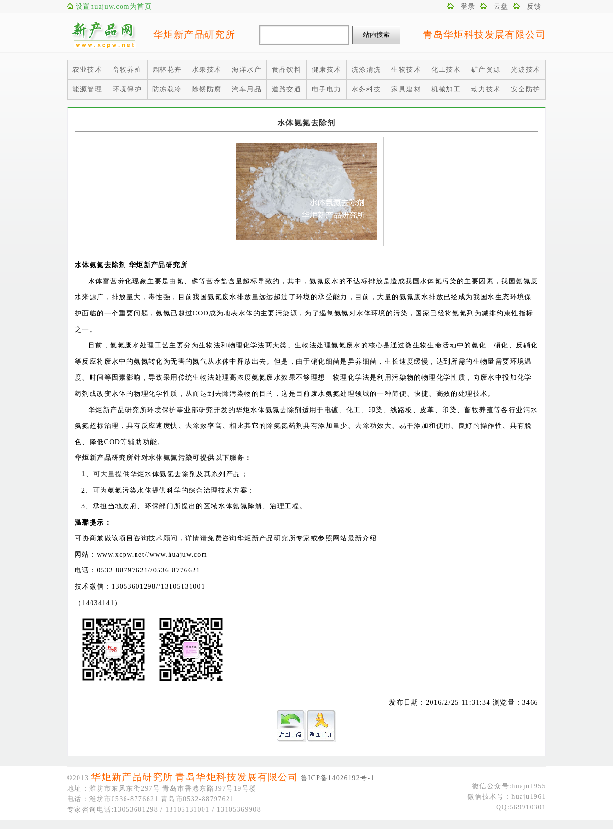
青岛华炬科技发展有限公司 (484, 34)
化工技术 (446, 69)
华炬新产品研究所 (194, 34)
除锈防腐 (207, 89)
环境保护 (127, 89)
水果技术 (207, 69)
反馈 (534, 6)
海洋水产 (246, 69)
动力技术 (486, 89)
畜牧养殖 (127, 69)
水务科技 (366, 89)
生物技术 (406, 69)
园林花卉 (167, 69)
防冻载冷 (167, 89)
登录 (468, 6)
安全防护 (526, 89)
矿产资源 (486, 69)
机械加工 (446, 89)
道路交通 (287, 89)
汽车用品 (246, 89)
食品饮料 (287, 69)
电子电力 (326, 89)
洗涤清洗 (366, 69)
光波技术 (526, 69)
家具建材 (406, 89)
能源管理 (87, 89)
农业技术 (87, 69)
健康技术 (326, 69)
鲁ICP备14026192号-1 (338, 778)
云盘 (501, 6)
